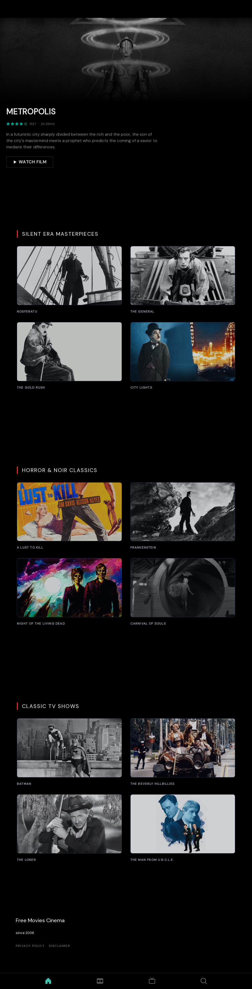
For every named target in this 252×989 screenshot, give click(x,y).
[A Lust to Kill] (69, 516)
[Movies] (100, 981)
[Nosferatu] (69, 280)
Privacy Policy (30, 946)
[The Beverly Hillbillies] (182, 752)
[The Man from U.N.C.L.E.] (182, 828)
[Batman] (69, 752)
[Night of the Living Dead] (69, 592)
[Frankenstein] (182, 516)
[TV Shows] (152, 981)
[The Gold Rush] (69, 356)
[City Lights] (182, 356)
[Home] (48, 981)
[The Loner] (69, 828)
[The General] (182, 280)
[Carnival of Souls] (182, 592)
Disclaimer (59, 946)
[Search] (204, 981)
